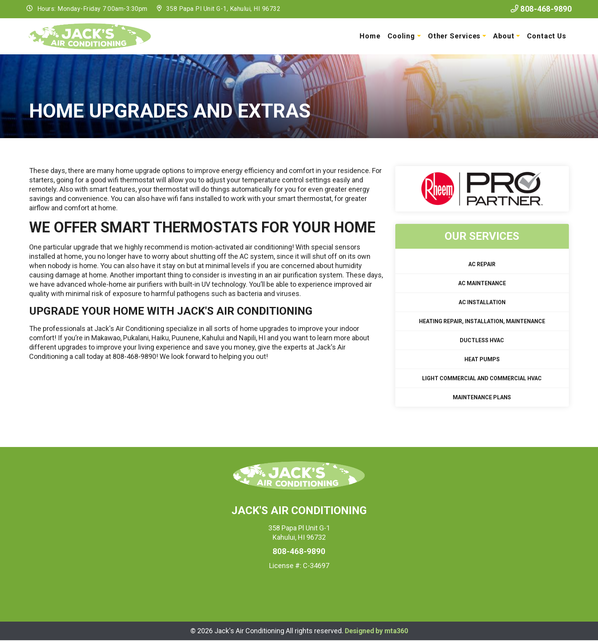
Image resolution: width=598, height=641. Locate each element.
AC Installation (482, 303)
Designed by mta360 (376, 631)
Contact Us (545, 36)
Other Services (453, 36)
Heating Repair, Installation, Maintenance (482, 322)
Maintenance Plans (482, 398)
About (503, 36)
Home (369, 36)
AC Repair (481, 265)
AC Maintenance (482, 284)
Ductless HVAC (482, 341)
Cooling (400, 36)
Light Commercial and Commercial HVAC (482, 379)
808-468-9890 (538, 9)
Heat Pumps (482, 360)
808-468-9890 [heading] (299, 551)
